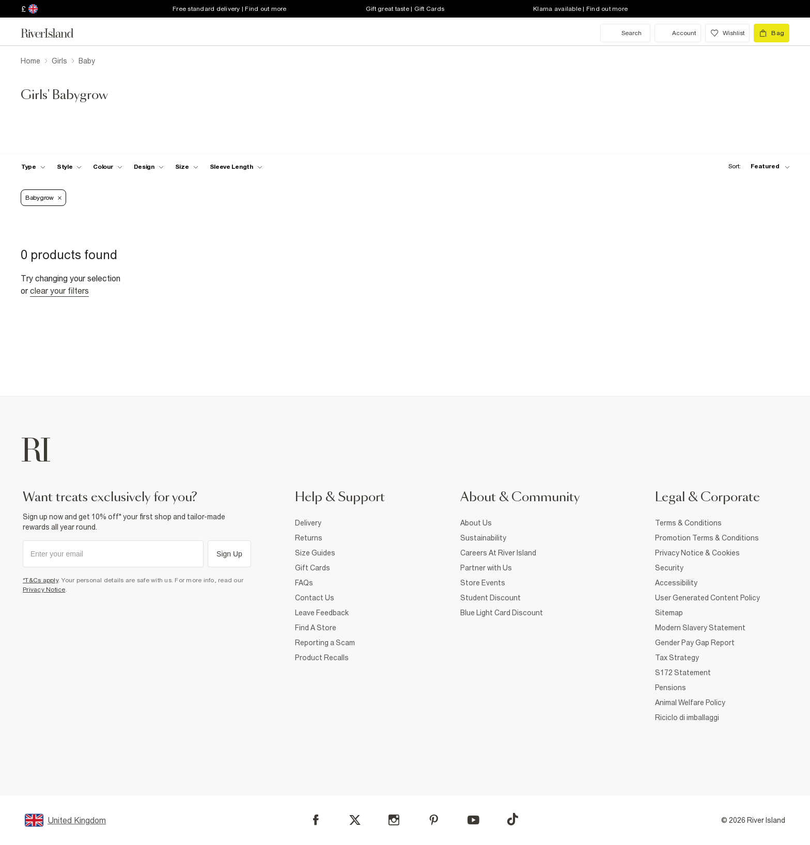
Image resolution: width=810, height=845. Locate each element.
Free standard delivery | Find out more (230, 8)
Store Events (482, 583)
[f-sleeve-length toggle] (236, 167)
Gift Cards (312, 568)
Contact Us (314, 598)
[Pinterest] (434, 820)
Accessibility (676, 583)
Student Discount (490, 598)
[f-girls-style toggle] (69, 167)
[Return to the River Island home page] (55, 33)
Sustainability (483, 538)
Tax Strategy (677, 657)
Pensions (670, 687)
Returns (308, 538)
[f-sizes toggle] (186, 167)
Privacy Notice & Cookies (697, 553)
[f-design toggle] (148, 167)
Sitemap (669, 613)
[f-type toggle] (33, 167)
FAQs (304, 583)
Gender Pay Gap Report (695, 643)
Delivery (308, 523)
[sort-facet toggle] (756, 166)
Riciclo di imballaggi (687, 717)
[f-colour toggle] (107, 167)
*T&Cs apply (40, 580)
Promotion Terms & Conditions (707, 538)
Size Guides (315, 553)
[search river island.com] (625, 33)
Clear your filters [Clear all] (59, 290)
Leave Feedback (322, 613)
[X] (355, 820)
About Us (476, 523)
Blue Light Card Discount (501, 613)
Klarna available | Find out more (580, 8)
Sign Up (229, 554)
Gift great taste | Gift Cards (405, 8)
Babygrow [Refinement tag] (43, 197)
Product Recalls (322, 657)
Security (669, 568)
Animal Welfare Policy (690, 702)
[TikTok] (512, 819)
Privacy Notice (44, 589)
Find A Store (315, 628)
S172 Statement (683, 672)
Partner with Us (486, 568)
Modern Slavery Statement (700, 628)
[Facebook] (316, 820)
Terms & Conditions (688, 523)
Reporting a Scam (325, 643)
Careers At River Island (498, 553)
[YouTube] (473, 820)
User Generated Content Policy (707, 598)
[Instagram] (394, 820)
